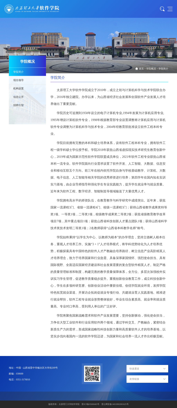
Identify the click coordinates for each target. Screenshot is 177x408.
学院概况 (151, 68)
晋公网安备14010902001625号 (114, 404)
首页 (141, 68)
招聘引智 (18, 105)
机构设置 (18, 88)
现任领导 (18, 80)
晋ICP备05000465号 (90, 404)
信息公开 (18, 96)
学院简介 (163, 68)
